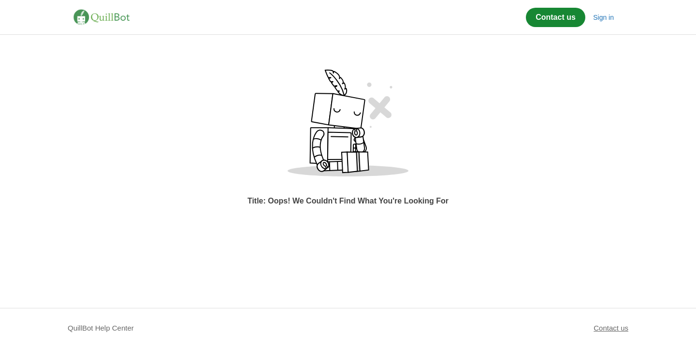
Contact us (556, 17)
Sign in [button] (603, 17)
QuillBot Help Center (101, 328)
